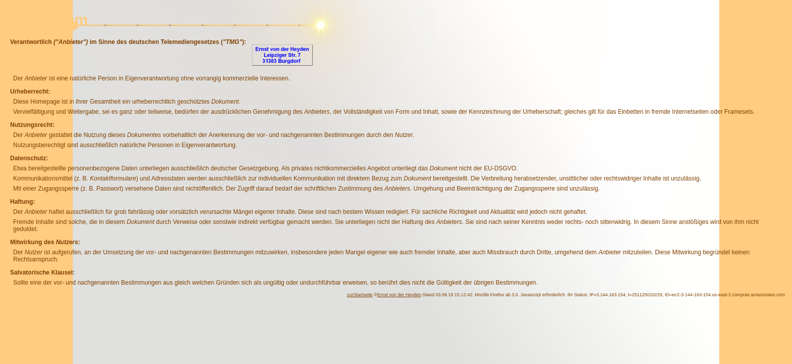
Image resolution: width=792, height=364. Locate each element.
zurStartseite (360, 294)
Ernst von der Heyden (399, 294)
